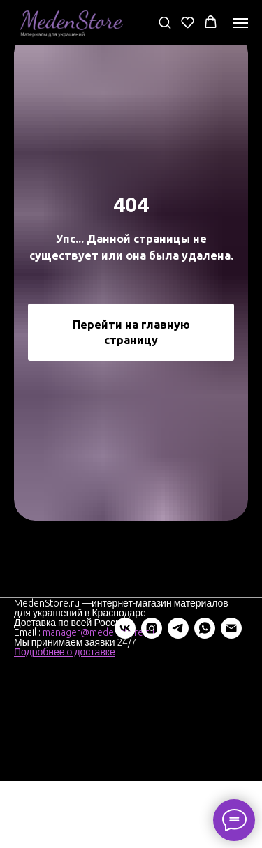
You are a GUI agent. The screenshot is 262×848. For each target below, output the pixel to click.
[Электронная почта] (130, 695)
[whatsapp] (104, 695)
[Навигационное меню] (240, 23)
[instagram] (51, 695)
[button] (164, 22)
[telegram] (77, 695)
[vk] (24, 695)
